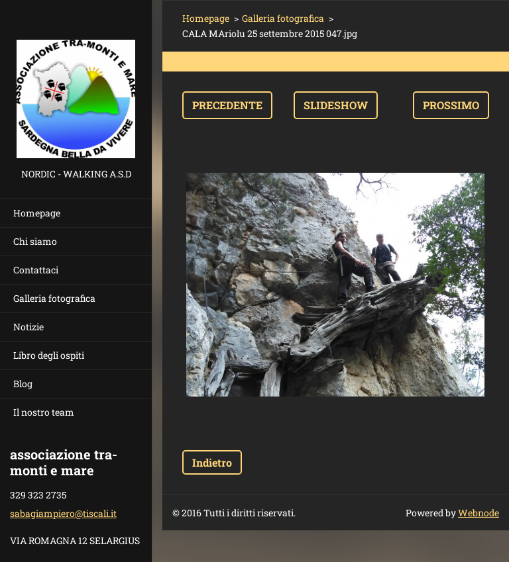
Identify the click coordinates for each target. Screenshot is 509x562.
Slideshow (336, 105)
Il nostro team (43, 412)
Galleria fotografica (54, 298)
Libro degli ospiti (48, 355)
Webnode (478, 512)
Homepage (36, 213)
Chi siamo (35, 241)
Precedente (227, 105)
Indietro (212, 462)
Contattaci (35, 269)
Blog (22, 383)
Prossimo (451, 105)
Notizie (28, 326)
